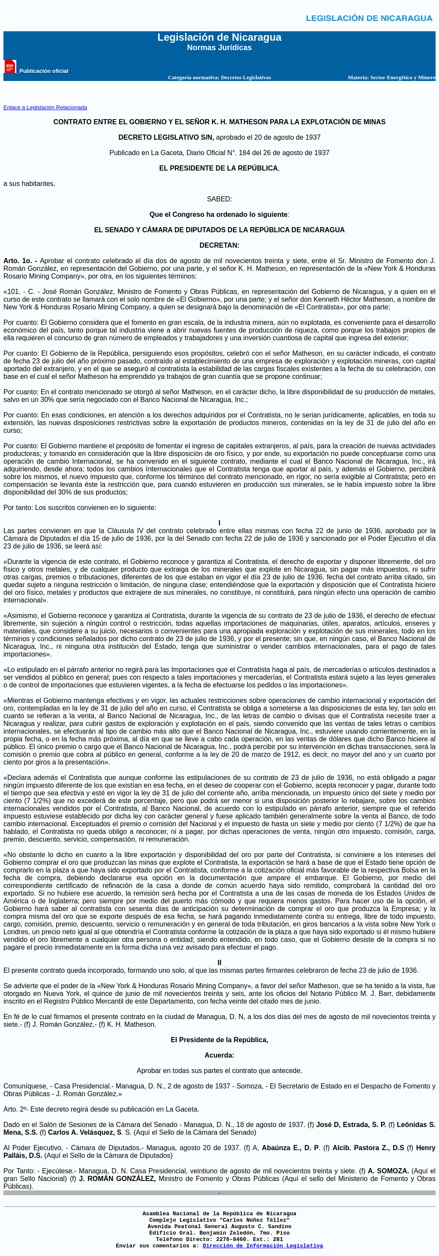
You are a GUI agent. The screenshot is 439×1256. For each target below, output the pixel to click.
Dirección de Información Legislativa (263, 1246)
